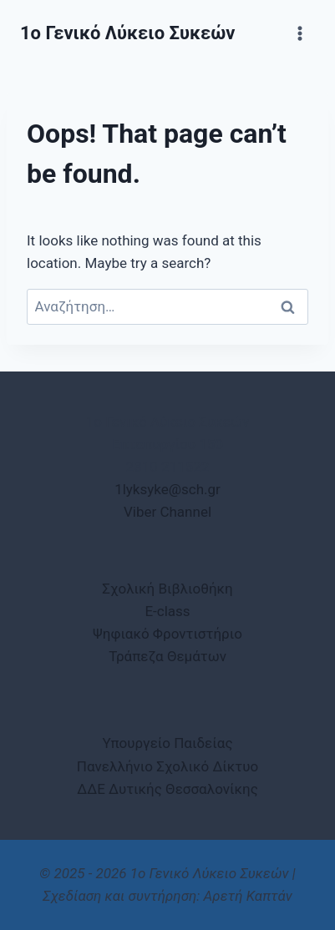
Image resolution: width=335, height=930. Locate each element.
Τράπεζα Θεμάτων (167, 656)
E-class (167, 611)
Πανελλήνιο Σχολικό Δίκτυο (167, 766)
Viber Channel (167, 511)
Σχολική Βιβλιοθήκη (167, 588)
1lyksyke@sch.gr (167, 489)
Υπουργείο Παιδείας (167, 743)
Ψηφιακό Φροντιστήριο (167, 633)
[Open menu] (299, 33)
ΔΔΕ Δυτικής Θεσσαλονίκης (167, 789)
